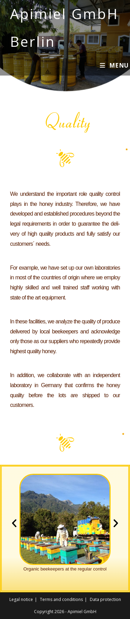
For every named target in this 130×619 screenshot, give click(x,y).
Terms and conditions (61, 599)
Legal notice (21, 599)
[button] (14, 523)
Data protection (105, 599)
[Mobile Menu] (114, 65)
